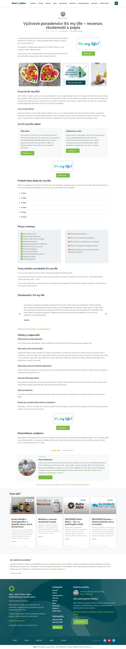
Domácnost (63, 3)
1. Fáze (23, 193)
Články (64, 640)
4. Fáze (23, 207)
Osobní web (96, 470)
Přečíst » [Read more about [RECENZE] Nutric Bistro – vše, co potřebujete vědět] (68, 539)
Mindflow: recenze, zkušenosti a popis (47, 520)
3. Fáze (23, 203)
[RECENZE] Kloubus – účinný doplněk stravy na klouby (103, 521)
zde (90, 343)
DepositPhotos (31, 625)
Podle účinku (104, 3)
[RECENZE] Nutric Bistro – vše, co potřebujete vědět (74, 521)
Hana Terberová (86, 594)
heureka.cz (33, 329)
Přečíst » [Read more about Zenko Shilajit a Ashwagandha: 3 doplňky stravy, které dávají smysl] (14, 541)
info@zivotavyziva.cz (17, 621)
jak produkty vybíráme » (56, 569)
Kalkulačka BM (57, 619)
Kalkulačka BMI (57, 622)
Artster (60, 473)
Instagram (42, 473)
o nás (65, 484)
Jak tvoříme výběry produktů (84, 612)
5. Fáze (23, 212)
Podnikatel (52, 473)
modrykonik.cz (44, 329)
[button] (116, 3)
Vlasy (55, 3)
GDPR (52, 640)
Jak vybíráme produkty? (20, 560)
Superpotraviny (83, 3)
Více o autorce (45, 477)
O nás (26, 640)
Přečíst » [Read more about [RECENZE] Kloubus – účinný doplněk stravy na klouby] (95, 539)
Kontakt (39, 640)
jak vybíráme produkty (82, 484)
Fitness (40, 3)
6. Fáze (23, 217)
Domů (15, 640)
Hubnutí (33, 3)
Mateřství (72, 3)
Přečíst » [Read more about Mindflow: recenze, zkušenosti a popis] (41, 536)
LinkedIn (86, 470)
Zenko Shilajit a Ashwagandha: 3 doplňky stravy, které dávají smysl (21, 523)
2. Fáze (23, 198)
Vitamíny (94, 3)
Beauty (48, 3)
